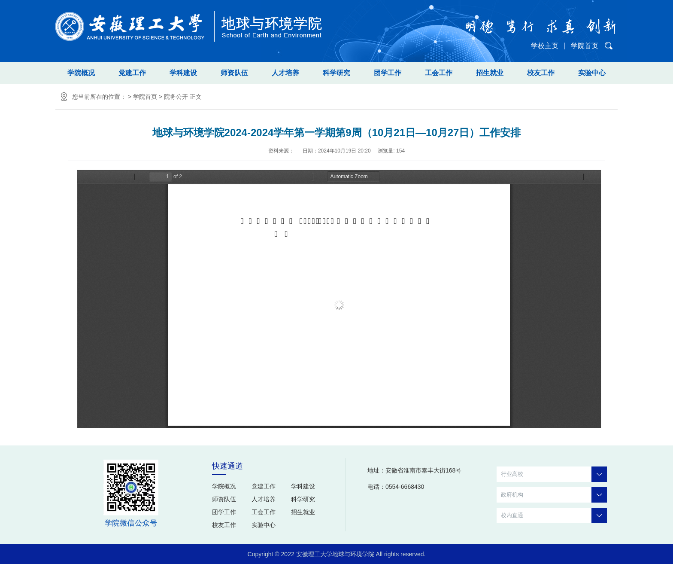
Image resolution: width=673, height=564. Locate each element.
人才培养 (285, 72)
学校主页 (544, 45)
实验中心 (592, 72)
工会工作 (438, 72)
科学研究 (336, 72)
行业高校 (554, 474)
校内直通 (554, 515)
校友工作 (541, 72)
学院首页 (584, 45)
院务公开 (176, 96)
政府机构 (554, 495)
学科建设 (183, 72)
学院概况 (81, 72)
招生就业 (489, 72)
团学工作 (387, 72)
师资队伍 (234, 72)
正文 (196, 96)
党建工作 (132, 72)
